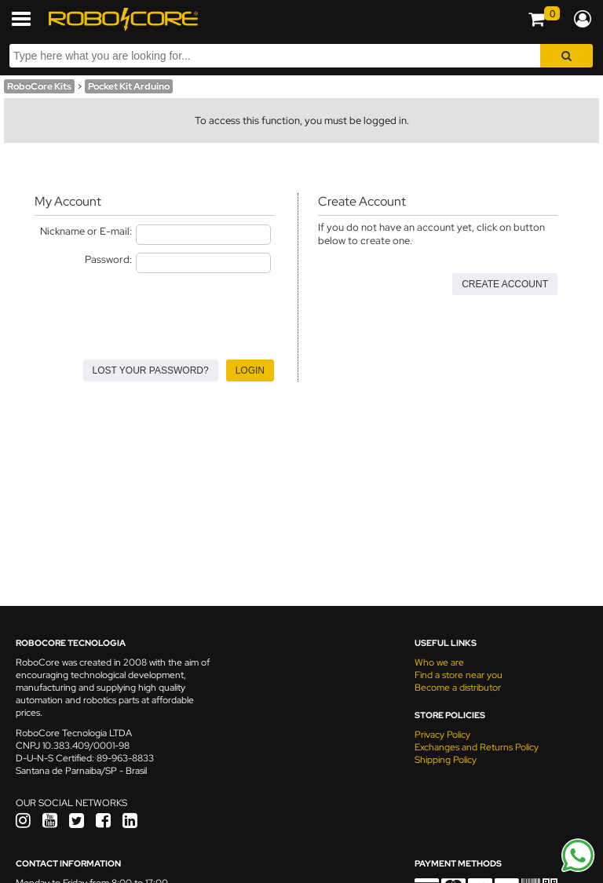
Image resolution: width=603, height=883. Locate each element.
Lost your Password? (151, 370)
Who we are (439, 662)
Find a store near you (458, 675)
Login (250, 370)
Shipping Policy (446, 759)
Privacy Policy (442, 734)
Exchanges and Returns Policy (477, 747)
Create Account (505, 284)
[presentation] (154, 311)
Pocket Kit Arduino (129, 86)
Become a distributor (458, 687)
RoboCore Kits (39, 86)
